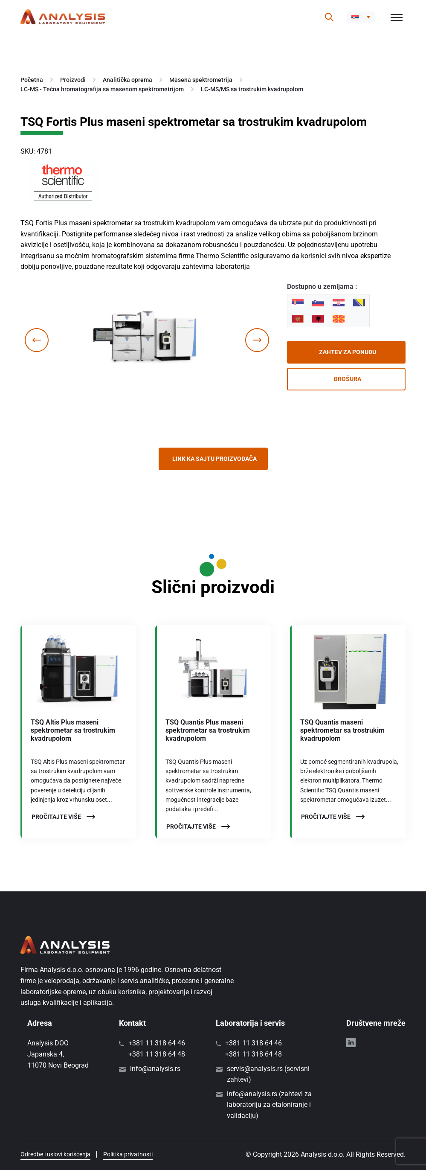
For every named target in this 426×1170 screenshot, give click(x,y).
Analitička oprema (127, 79)
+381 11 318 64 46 (156, 1043)
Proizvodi (73, 79)
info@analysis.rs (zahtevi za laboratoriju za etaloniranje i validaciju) (269, 1105)
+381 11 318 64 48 (156, 1054)
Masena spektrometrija (200, 79)
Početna (31, 79)
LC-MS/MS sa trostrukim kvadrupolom (252, 89)
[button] (361, 17)
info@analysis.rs (155, 1069)
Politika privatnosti (128, 1154)
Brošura (347, 378)
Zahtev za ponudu (347, 352)
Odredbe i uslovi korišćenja (55, 1154)
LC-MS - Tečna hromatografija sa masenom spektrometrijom (102, 89)
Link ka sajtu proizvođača (214, 458)
